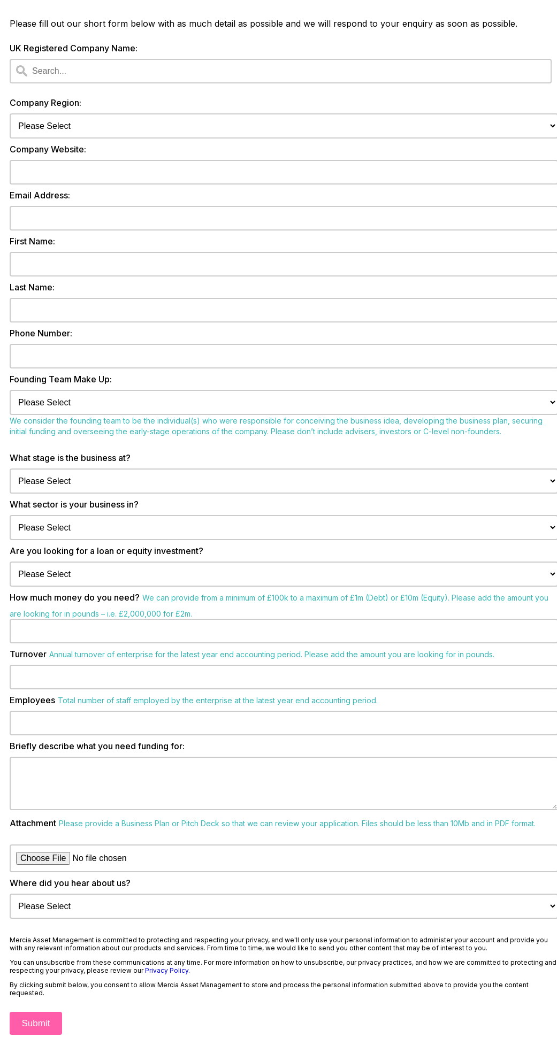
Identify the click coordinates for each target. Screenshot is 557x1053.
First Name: (32, 241)
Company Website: (48, 149)
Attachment (33, 831)
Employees (32, 700)
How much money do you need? (75, 597)
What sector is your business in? (74, 504)
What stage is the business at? (70, 457)
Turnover (28, 654)
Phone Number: (41, 333)
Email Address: (40, 195)
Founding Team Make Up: (61, 379)
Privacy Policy (166, 979)
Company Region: (45, 102)
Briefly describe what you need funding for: (97, 746)
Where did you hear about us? (70, 891)
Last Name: (32, 287)
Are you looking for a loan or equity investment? (106, 550)
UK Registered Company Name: (74, 48)
